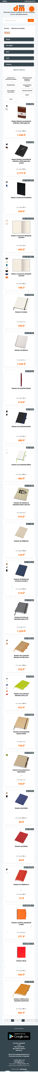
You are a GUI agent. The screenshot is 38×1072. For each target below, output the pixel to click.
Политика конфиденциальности (19, 1054)
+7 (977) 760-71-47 (29, 1)
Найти (31, 20)
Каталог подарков (19, 1043)
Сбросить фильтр (19, 70)
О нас (19, 1045)
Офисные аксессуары (18, 28)
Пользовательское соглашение (19, 1056)
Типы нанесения (19, 1046)
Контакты (19, 1050)
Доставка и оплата (19, 1048)
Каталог (6, 28)
